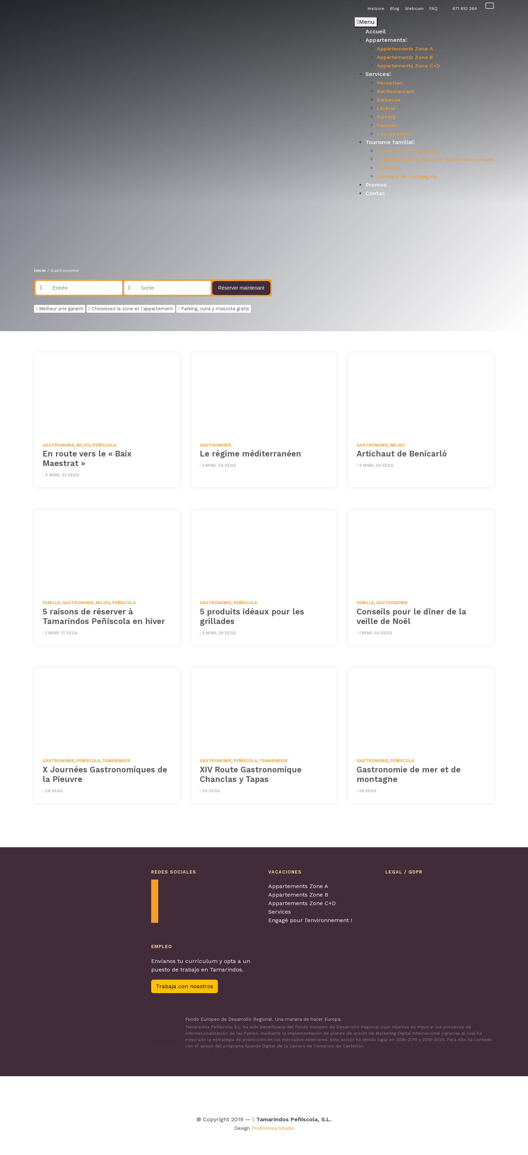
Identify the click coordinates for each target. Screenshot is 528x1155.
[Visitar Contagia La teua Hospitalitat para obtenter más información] (161, 1094)
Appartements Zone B (298, 894)
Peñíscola (104, 445)
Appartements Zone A (298, 886)
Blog (394, 8)
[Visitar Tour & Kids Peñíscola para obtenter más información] (226, 1094)
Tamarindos (116, 761)
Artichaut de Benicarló (402, 453)
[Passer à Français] (489, 5)
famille (51, 603)
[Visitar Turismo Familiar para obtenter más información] (187, 1094)
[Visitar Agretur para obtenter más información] (116, 1094)
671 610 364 (464, 8)
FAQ (433, 8)
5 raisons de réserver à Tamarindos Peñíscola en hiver (104, 616)
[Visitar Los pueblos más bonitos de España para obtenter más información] (336, 1094)
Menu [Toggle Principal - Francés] (366, 21)
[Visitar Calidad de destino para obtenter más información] (377, 1094)
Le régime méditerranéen (250, 453)
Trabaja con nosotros (184, 986)
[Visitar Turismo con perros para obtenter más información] (295, 1094)
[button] (39, 110)
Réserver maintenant (241, 288)
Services (279, 911)
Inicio (40, 270)
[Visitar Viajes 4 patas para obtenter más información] (263, 1094)
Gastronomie (58, 445)
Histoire (376, 8)
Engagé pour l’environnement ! (310, 920)
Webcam (414, 8)
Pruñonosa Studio (273, 1128)
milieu (83, 445)
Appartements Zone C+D (302, 903)
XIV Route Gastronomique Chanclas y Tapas (251, 774)
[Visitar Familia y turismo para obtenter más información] (422, 1094)
